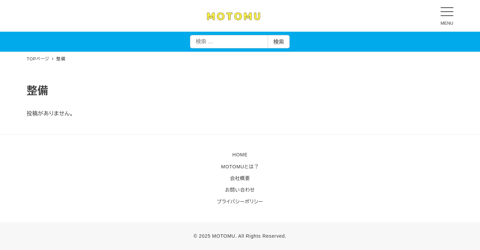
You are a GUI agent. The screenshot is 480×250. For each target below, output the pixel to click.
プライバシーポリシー (240, 201)
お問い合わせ (240, 190)
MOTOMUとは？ (240, 166)
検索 (278, 42)
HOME (240, 154)
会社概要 (240, 178)
